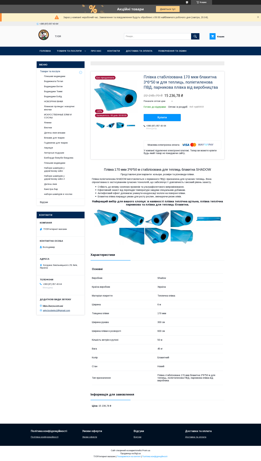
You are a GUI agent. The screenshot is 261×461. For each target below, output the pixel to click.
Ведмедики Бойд (53, 96)
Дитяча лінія (50, 184)
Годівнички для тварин (56, 143)
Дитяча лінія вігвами (54, 133)
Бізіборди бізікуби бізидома (58, 157)
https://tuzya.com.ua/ (53, 305)
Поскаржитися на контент (129, 456)
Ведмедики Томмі (53, 91)
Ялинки (47, 122)
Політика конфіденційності (44, 437)
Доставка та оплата (139, 51)
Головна (45, 51)
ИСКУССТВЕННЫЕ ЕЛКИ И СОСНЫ (58, 116)
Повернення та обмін (172, 51)
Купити (162, 117)
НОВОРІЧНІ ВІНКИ (53, 101)
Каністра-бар (51, 189)
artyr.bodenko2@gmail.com (56, 310)
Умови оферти (89, 437)
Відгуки (44, 202)
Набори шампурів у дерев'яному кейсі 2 (54, 177)
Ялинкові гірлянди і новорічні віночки (59, 108)
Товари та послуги (69, 51)
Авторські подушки (54, 153)
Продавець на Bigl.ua (130, 453)
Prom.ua (146, 450)
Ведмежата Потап (53, 81)
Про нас (96, 51)
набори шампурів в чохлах (58, 194)
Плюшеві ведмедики (54, 76)
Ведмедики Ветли (53, 86)
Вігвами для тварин (54, 137)
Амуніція (48, 147)
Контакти (113, 51)
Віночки (48, 127)
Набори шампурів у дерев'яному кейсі (54, 169)
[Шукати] (195, 36)
